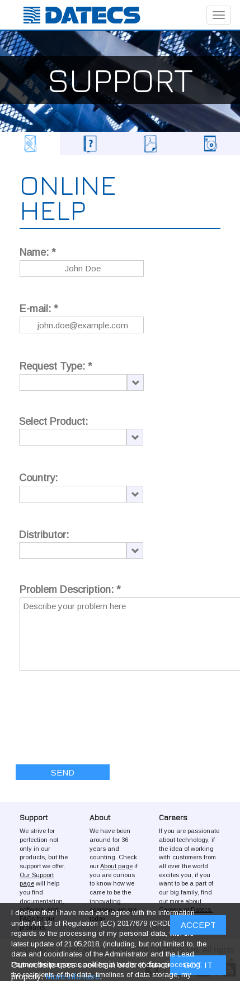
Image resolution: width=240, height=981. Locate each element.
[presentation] (105, 709)
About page (116, 866)
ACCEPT (198, 925)
